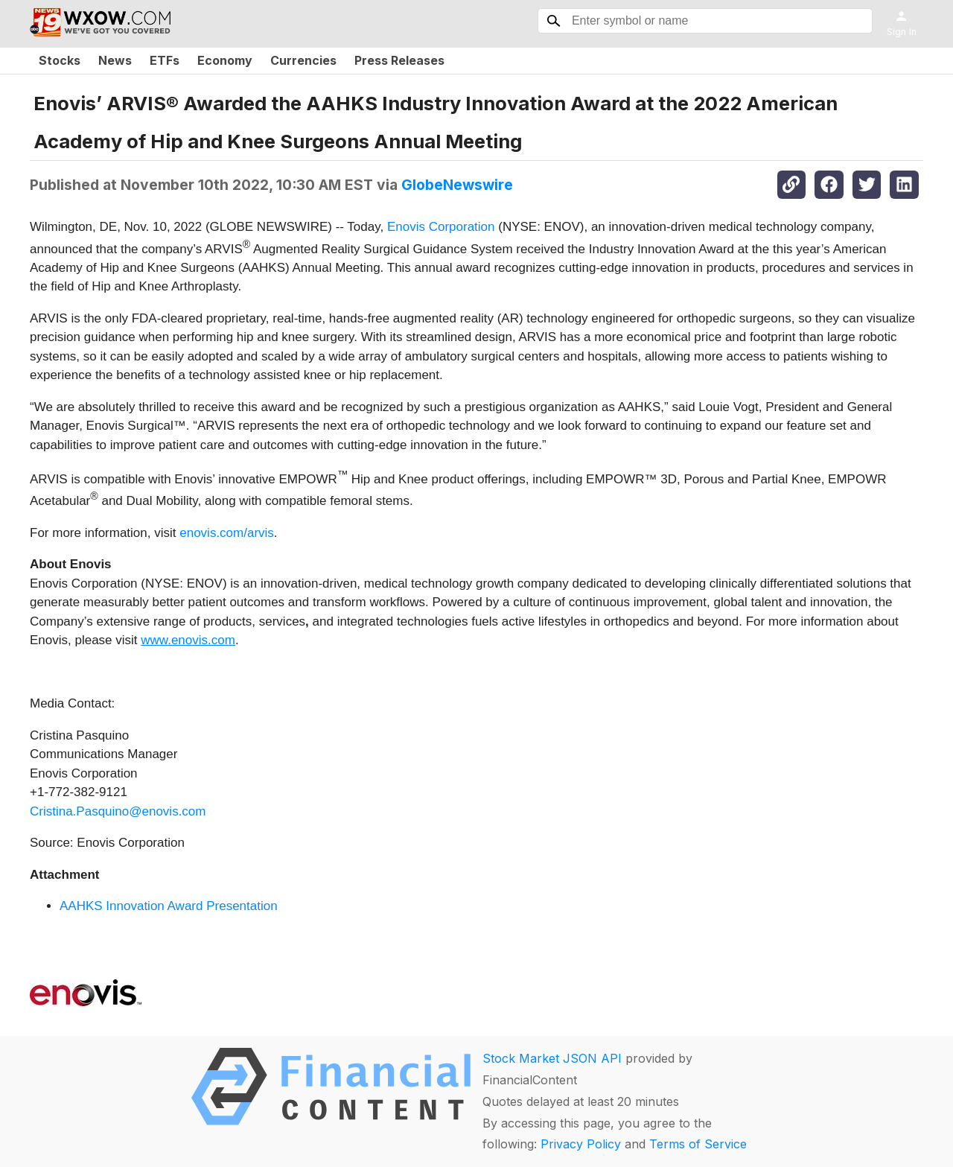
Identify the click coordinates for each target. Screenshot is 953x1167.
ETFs (164, 60)
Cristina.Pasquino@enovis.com (117, 811)
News (115, 60)
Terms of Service (698, 1143)
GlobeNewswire (457, 185)
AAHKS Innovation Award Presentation (169, 906)
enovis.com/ (213, 533)
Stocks (59, 60)
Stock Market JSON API (552, 1058)
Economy (224, 60)
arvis (260, 533)
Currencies (303, 60)
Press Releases (399, 60)
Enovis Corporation (441, 227)
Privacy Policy (581, 1143)
